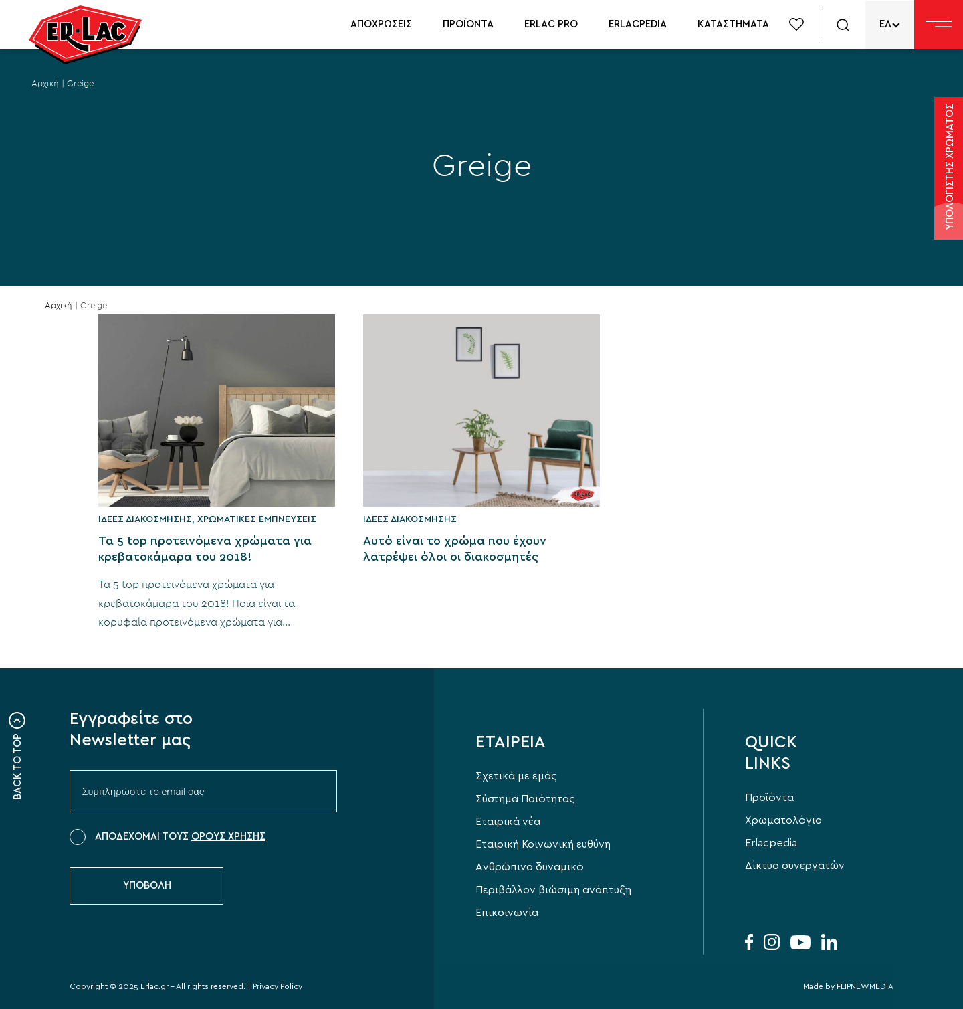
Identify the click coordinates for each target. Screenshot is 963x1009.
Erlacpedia (771, 843)
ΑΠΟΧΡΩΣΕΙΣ (381, 24)
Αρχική (45, 84)
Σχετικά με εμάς (516, 776)
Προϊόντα (769, 797)
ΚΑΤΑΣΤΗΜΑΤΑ (733, 24)
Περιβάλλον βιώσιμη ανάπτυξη (553, 890)
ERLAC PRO (551, 24)
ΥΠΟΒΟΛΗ (147, 886)
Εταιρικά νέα (507, 821)
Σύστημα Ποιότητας (525, 799)
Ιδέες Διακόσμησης (145, 519)
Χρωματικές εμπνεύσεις (256, 519)
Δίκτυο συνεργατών (795, 865)
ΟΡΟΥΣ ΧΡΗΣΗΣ (228, 837)
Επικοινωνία (506, 912)
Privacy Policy (277, 986)
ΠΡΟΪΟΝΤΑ (468, 24)
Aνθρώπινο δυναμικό (529, 867)
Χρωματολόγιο (783, 820)
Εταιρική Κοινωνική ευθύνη (543, 844)
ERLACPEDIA (638, 24)
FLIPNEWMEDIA (865, 986)
